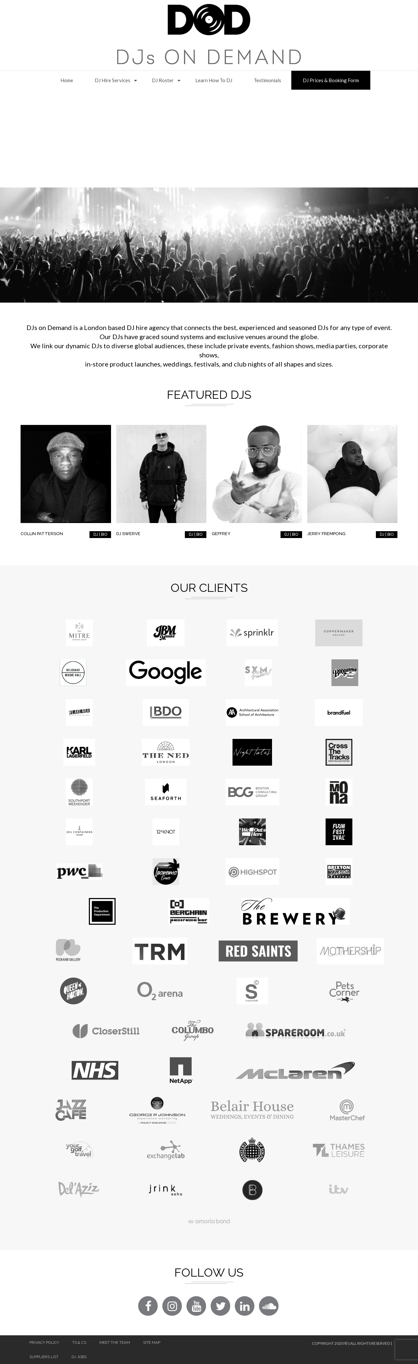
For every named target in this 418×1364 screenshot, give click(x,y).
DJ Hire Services (112, 80)
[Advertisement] (209, 138)
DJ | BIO (100, 534)
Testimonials (267, 80)
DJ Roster (163, 80)
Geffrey (221, 534)
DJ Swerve (128, 534)
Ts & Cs (79, 1342)
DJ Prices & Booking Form (331, 80)
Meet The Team (114, 1342)
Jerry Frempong (326, 534)
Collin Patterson (42, 534)
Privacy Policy (44, 1342)
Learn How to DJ (213, 80)
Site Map (151, 1342)
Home (66, 80)
